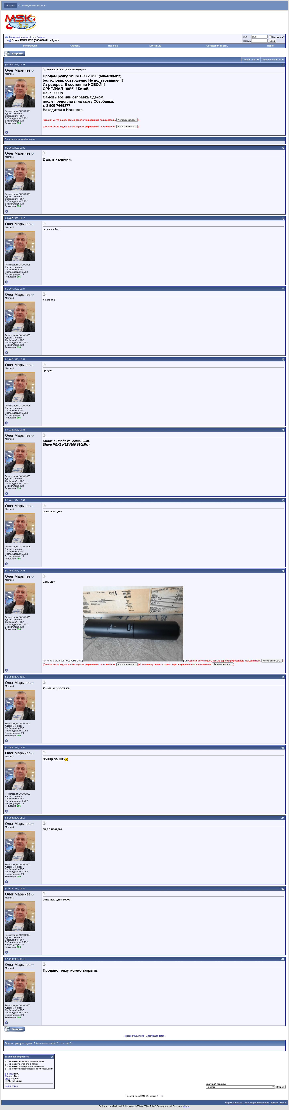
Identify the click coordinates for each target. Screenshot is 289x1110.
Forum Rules (11, 1086)
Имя (245, 36)
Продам (41, 37)
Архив (274, 1102)
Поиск (270, 46)
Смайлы (9, 1076)
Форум (10, 5)
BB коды (9, 1074)
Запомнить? (277, 37)
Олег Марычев (18, 70)
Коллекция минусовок (31, 5)
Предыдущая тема (134, 1036)
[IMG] (7, 1078)
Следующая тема (155, 1036)
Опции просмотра (271, 59)
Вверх (283, 1102)
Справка (75, 46)
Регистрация (30, 46)
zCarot (186, 1106)
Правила (113, 46)
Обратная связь (234, 1102)
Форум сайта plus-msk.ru (21, 37)
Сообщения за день (217, 46)
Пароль (247, 41)
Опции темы (249, 59)
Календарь (155, 46)
